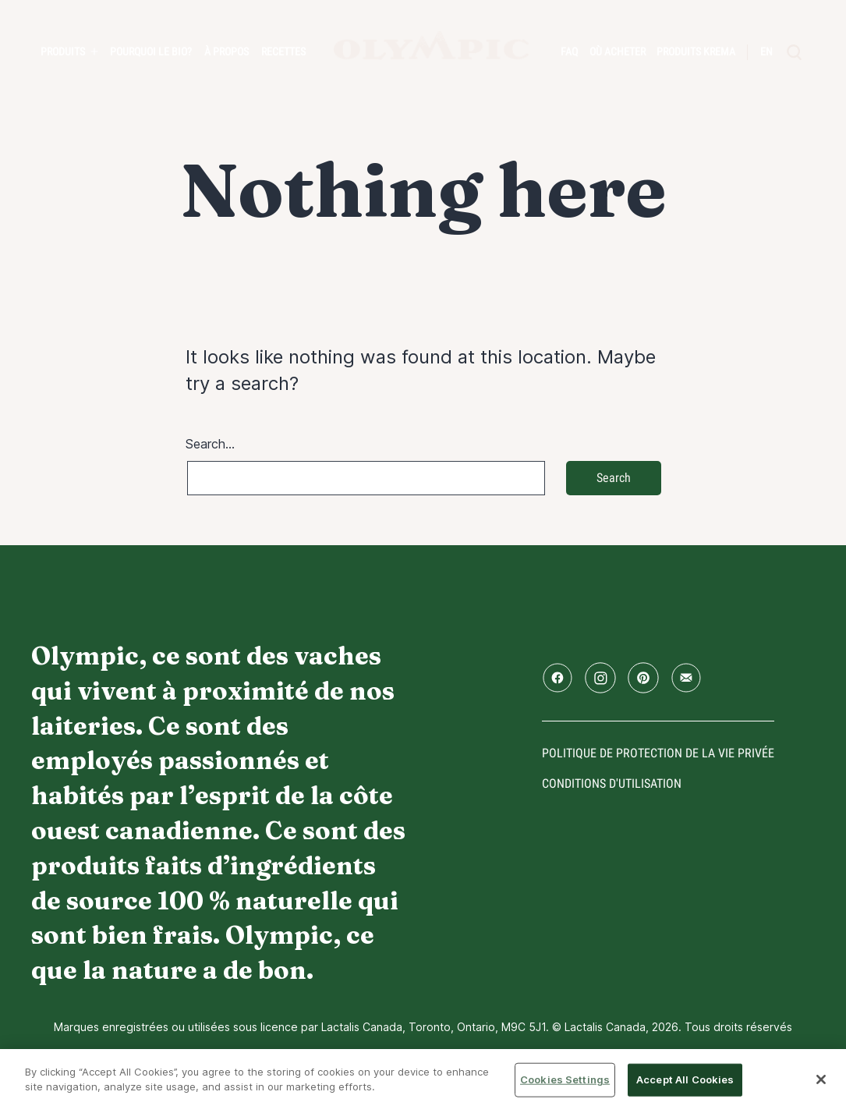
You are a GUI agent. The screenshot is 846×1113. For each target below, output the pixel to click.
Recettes (283, 51)
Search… (210, 444)
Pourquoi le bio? (151, 51)
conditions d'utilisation (611, 783)
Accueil (431, 45)
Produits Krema (696, 51)
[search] (794, 52)
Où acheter (617, 51)
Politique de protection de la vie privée (658, 753)
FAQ (569, 51)
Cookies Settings (565, 1079)
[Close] (821, 1079)
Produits (63, 51)
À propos (226, 51)
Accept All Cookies (685, 1079)
